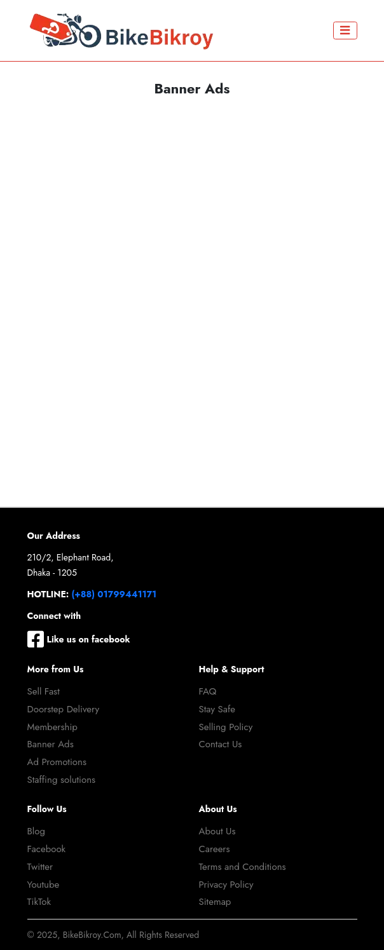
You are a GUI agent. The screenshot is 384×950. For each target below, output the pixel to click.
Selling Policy (226, 727)
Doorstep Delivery (63, 709)
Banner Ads (50, 744)
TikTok (39, 902)
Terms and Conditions (242, 867)
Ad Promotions (56, 762)
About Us (217, 831)
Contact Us (220, 744)
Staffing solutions (61, 780)
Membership (52, 727)
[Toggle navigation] (345, 30)
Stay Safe (217, 709)
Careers (214, 849)
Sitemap (215, 902)
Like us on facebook (78, 639)
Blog (36, 831)
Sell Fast (43, 691)
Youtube (43, 885)
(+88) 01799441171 (114, 594)
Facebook (46, 849)
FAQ (208, 691)
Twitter (40, 867)
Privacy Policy (226, 885)
